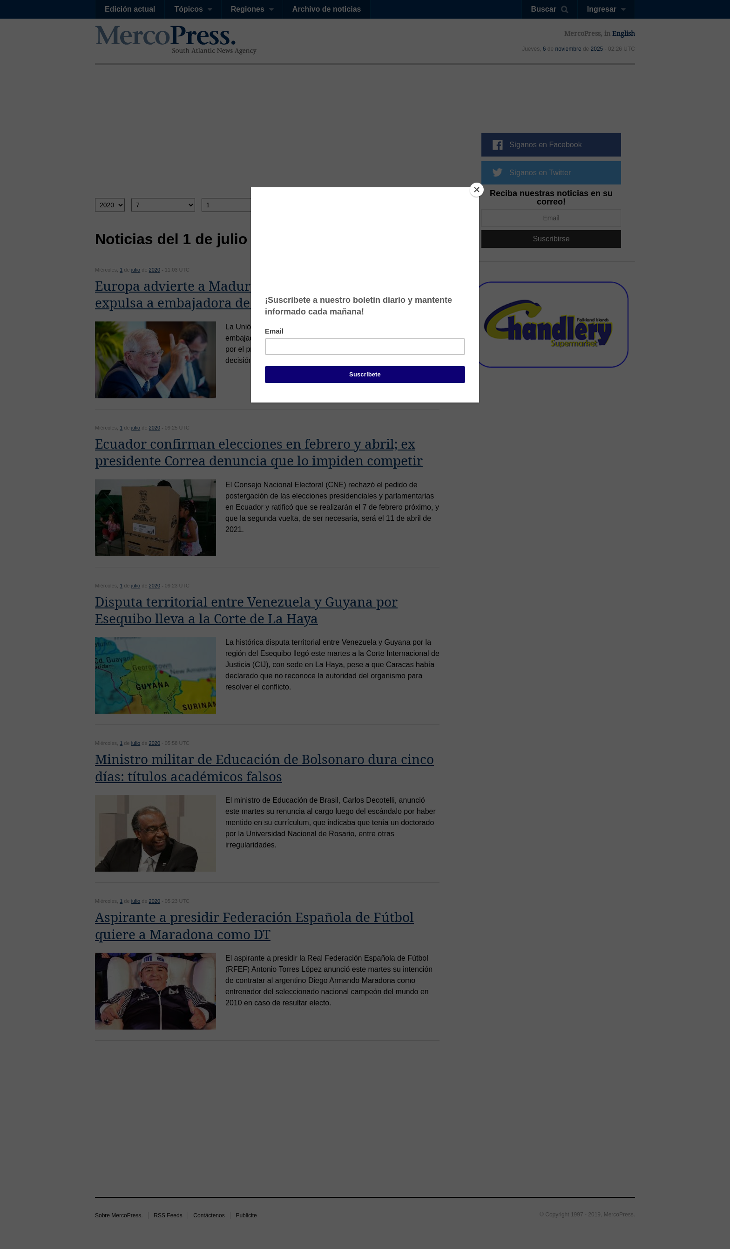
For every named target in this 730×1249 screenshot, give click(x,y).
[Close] (477, 190)
